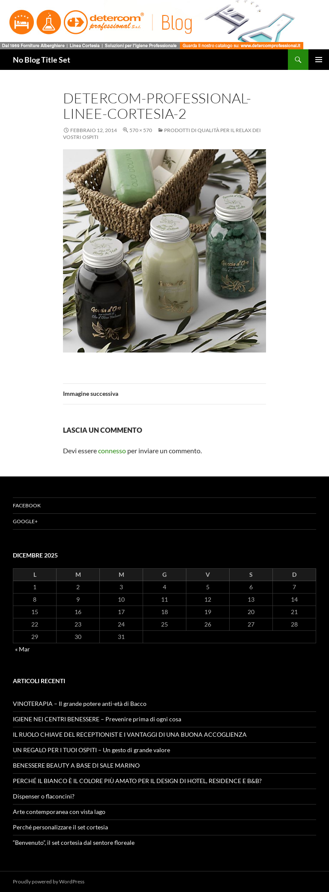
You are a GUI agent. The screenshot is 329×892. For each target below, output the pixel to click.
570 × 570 (140, 130)
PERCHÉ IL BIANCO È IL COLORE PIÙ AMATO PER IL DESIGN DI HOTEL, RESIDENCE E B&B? (137, 780)
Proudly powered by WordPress (48, 881)
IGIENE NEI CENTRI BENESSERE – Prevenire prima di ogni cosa (97, 719)
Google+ (25, 521)
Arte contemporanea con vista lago (59, 811)
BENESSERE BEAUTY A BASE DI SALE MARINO (76, 765)
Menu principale (318, 59)
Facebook (27, 505)
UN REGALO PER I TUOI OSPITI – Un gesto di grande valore (91, 749)
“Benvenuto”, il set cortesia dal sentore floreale (74, 842)
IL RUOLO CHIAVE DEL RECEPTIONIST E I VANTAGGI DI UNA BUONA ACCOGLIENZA (130, 734)
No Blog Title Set (41, 59)
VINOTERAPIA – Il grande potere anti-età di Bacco (80, 703)
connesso (112, 450)
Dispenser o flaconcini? (44, 796)
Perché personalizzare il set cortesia (60, 827)
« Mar (22, 649)
